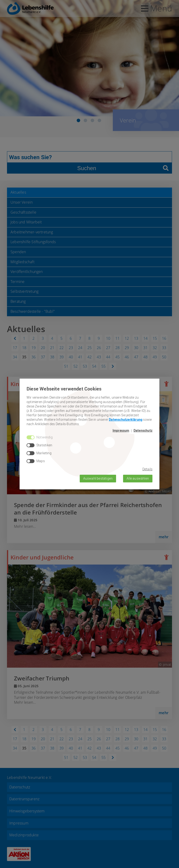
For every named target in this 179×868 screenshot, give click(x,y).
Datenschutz (143, 430)
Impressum (121, 430)
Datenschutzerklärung (125, 419)
